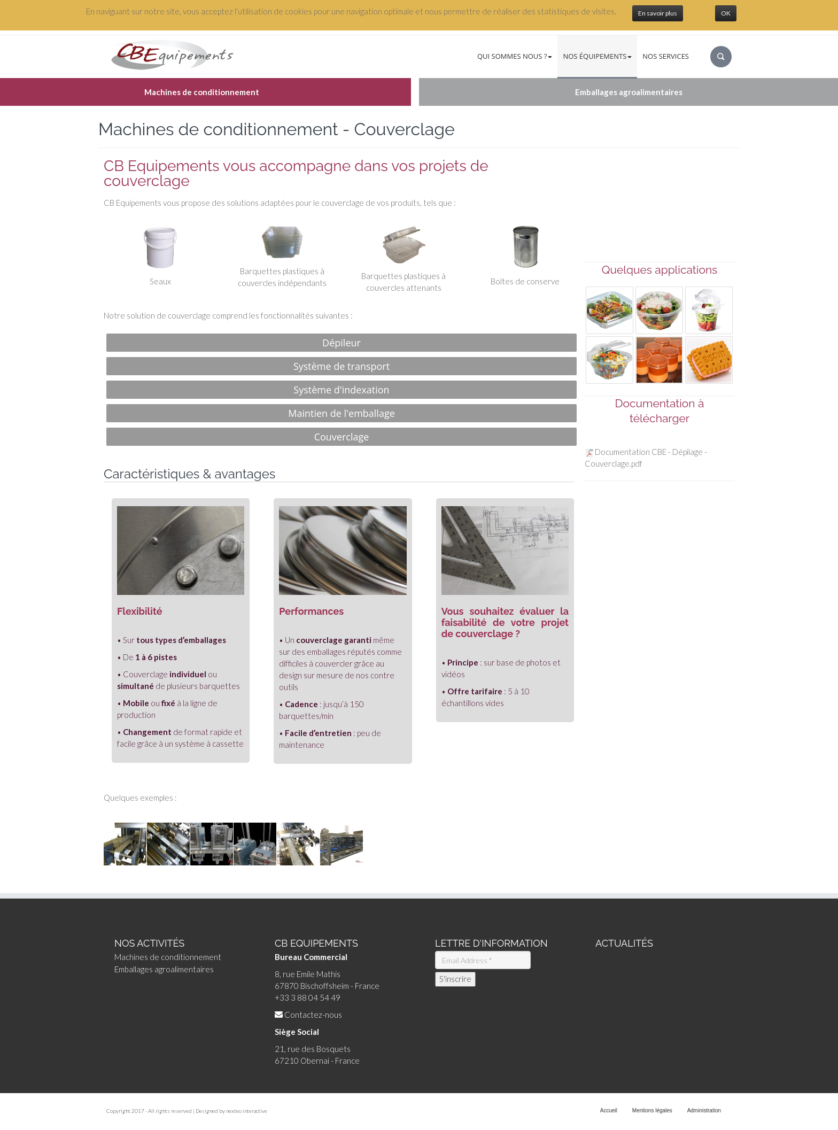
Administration (704, 1110)
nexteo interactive (246, 1111)
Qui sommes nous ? (514, 56)
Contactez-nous (313, 1014)
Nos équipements (597, 56)
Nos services (665, 56)
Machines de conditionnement (167, 957)
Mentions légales (652, 1110)
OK (726, 13)
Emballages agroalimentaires (164, 969)
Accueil (608, 1110)
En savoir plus (657, 13)
